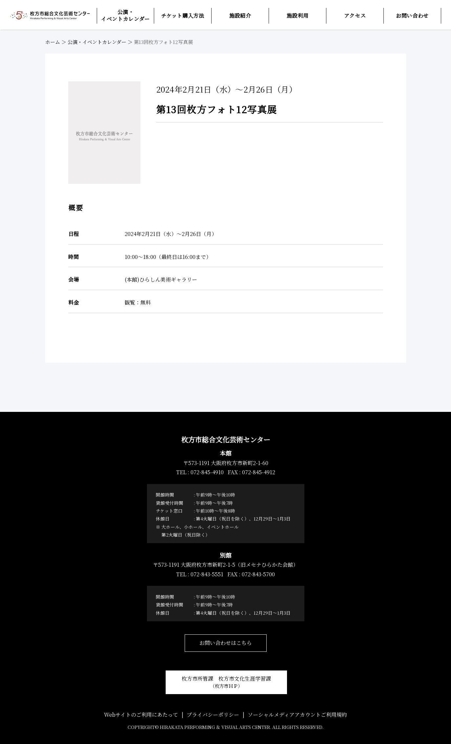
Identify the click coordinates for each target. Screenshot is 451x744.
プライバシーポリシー (213, 714)
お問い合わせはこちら (225, 643)
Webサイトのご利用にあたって (141, 714)
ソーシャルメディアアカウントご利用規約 (297, 714)
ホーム (52, 41)
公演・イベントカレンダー (97, 41)
